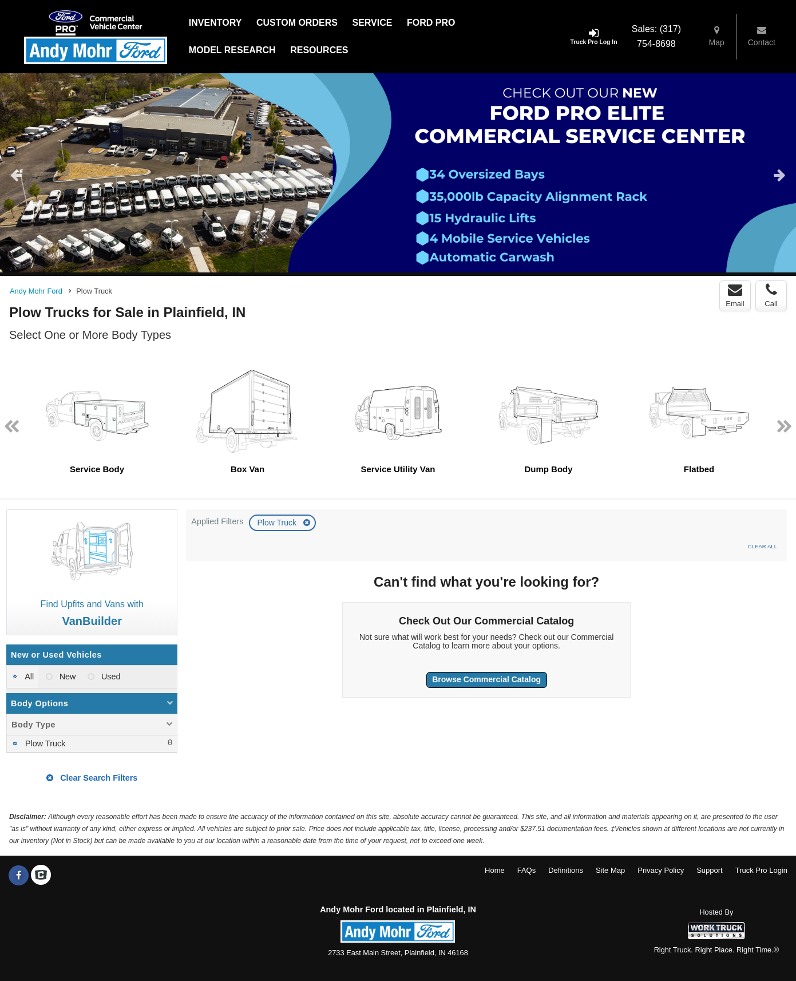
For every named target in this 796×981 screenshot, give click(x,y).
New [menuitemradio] (66, 676)
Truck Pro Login (761, 870)
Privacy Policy (660, 870)
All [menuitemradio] (28, 676)
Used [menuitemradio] (110, 676)
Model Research (232, 50)
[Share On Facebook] (19, 875)
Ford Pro (431, 22)
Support (709, 870)
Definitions (565, 870)
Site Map (610, 870)
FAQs (526, 870)
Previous (16, 174)
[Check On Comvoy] (41, 875)
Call (771, 295)
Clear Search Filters (91, 777)
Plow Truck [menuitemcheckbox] (44, 743)
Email (735, 295)
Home (495, 870)
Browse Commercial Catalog (486, 679)
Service (372, 22)
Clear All (762, 546)
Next (779, 174)
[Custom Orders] (297, 23)
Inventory (215, 22)
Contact (761, 36)
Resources (319, 50)
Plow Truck (277, 522)
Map (716, 36)
